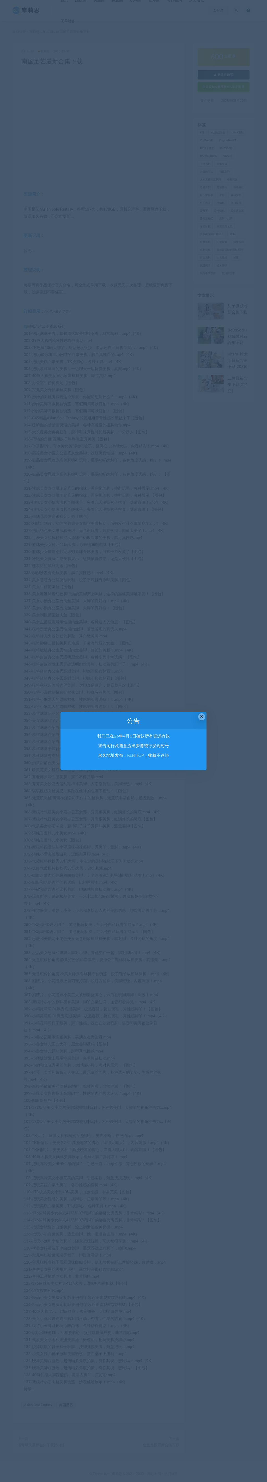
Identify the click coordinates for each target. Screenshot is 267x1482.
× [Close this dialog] (201, 716)
